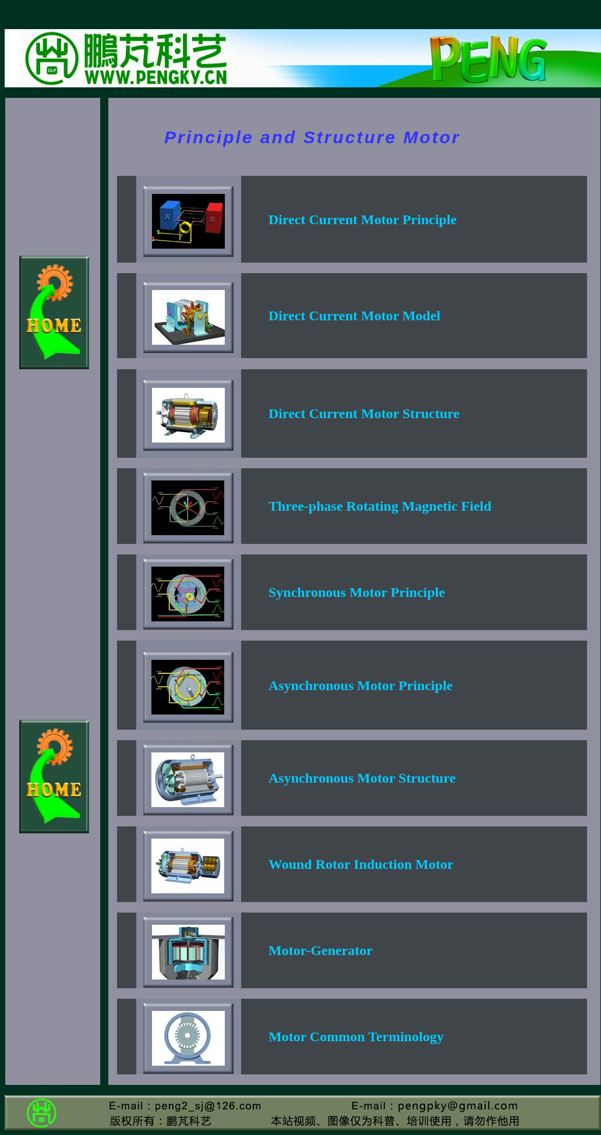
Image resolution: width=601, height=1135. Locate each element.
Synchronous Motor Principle (356, 592)
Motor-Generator (320, 950)
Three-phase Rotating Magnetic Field (380, 506)
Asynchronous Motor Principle (360, 685)
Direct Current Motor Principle (362, 219)
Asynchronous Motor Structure (361, 778)
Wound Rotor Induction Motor (361, 864)
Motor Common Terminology (356, 1036)
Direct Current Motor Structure (363, 413)
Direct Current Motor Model (354, 315)
